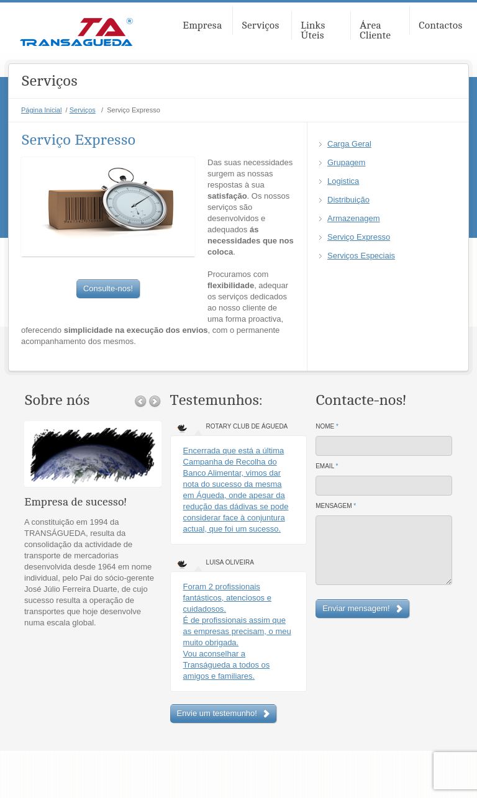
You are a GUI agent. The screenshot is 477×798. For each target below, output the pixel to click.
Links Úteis (313, 30)
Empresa (202, 25)
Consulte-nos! (108, 288)
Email (327, 466)
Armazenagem (353, 218)
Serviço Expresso (358, 237)
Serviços (260, 25)
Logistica (343, 181)
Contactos (440, 25)
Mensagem (336, 505)
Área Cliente (375, 30)
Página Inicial (41, 110)
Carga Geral (349, 143)
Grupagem (346, 162)
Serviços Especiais (361, 255)
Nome (327, 426)
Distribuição (348, 199)
